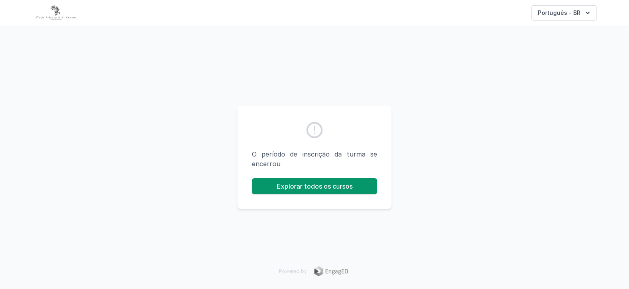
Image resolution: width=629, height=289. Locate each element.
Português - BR (565, 13)
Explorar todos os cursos (315, 186)
